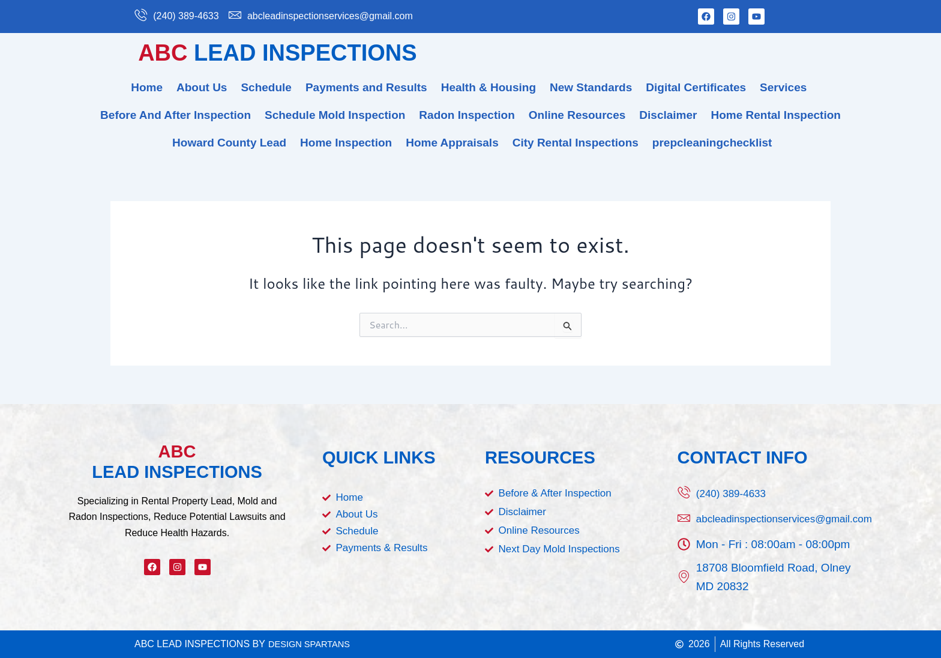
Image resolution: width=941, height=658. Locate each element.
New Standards (591, 87)
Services (783, 87)
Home (147, 87)
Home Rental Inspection (775, 115)
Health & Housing (488, 87)
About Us (201, 87)
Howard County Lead (229, 142)
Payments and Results (366, 87)
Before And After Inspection (175, 115)
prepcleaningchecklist (712, 142)
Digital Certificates (696, 87)
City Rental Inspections (576, 142)
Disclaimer (668, 115)
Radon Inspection (466, 115)
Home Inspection (346, 142)
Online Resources (577, 115)
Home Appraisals (452, 142)
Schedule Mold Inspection (335, 115)
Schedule (266, 87)
